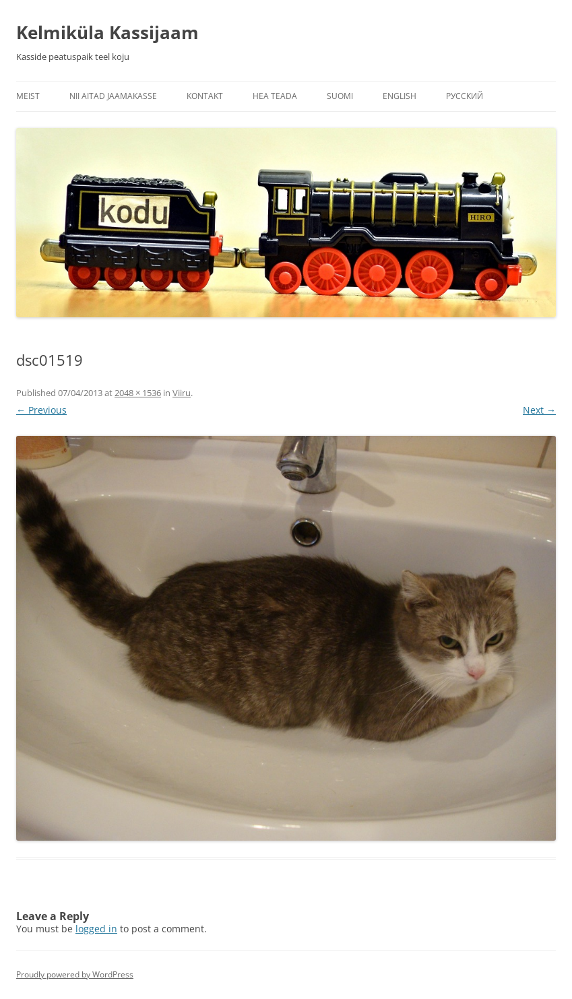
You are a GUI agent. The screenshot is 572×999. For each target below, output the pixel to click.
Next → (539, 410)
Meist (28, 96)
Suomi (340, 96)
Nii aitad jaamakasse (113, 96)
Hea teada (275, 96)
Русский (464, 96)
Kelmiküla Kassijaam (107, 32)
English (399, 96)
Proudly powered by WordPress (74, 974)
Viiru (181, 393)
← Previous (41, 410)
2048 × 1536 (138, 393)
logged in (96, 928)
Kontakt (205, 96)
